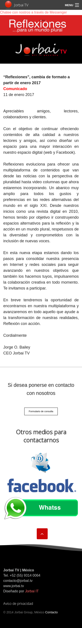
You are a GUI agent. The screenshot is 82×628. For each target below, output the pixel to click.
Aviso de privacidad (18, 603)
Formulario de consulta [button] (41, 411)
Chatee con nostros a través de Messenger (33, 12)
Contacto (51, 612)
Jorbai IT (32, 591)
